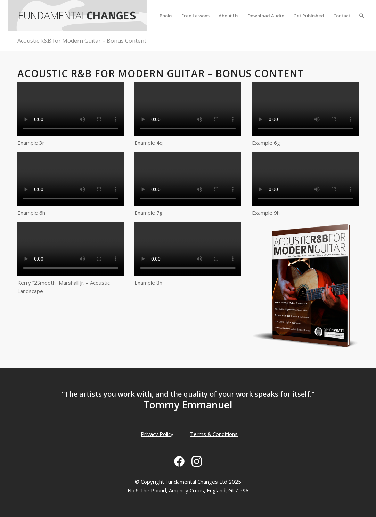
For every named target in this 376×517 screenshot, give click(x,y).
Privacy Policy (157, 433)
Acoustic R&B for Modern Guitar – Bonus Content (81, 41)
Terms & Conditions (214, 433)
